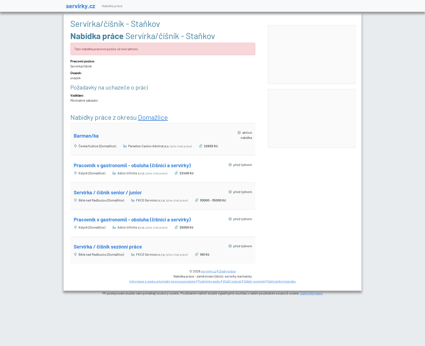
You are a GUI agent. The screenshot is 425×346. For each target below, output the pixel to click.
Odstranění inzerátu (281, 281)
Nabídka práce (112, 6)
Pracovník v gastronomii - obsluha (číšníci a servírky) (132, 165)
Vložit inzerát (232, 281)
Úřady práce (227, 271)
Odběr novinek (254, 281)
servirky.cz (80, 5)
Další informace (311, 293)
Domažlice (153, 117)
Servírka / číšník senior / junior (108, 192)
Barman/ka (86, 136)
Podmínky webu (209, 281)
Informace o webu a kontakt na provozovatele (162, 281)
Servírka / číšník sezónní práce (108, 246)
